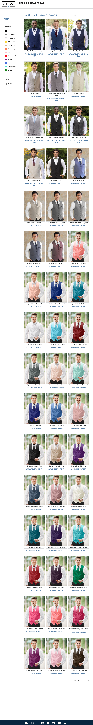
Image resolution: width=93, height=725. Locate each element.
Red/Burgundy (12, 56)
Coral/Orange (12, 49)
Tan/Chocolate (12, 45)
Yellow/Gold (11, 41)
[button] (12, 26)
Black (9, 31)
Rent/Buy (10, 84)
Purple (10, 59)
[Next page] (87, 15)
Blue (9, 63)
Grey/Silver (11, 34)
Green (10, 70)
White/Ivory (11, 38)
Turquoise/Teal (12, 66)
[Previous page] (83, 15)
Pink (9, 52)
